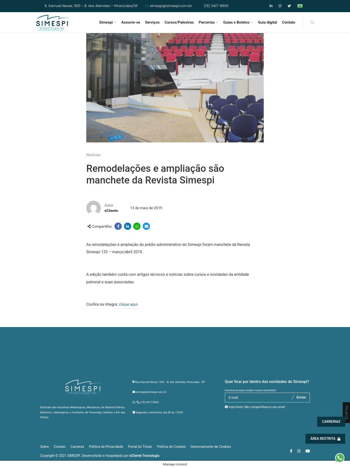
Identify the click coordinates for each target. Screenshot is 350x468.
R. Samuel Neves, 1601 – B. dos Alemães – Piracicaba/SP (91, 6)
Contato (288, 22)
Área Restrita (326, 439)
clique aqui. (129, 304)
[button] (339, 457)
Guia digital (267, 22)
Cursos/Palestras (179, 22)
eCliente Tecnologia (144, 456)
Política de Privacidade (106, 447)
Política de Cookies (171, 447)
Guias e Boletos (236, 22)
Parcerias (207, 22)
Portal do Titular (140, 447)
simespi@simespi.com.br (171, 6)
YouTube (289, 6)
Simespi (106, 22)
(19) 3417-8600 (216, 6)
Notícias (93, 155)
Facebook (271, 6)
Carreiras (332, 422)
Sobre (44, 447)
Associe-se (130, 22)
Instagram (280, 6)
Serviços (152, 22)
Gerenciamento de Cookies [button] (211, 447)
